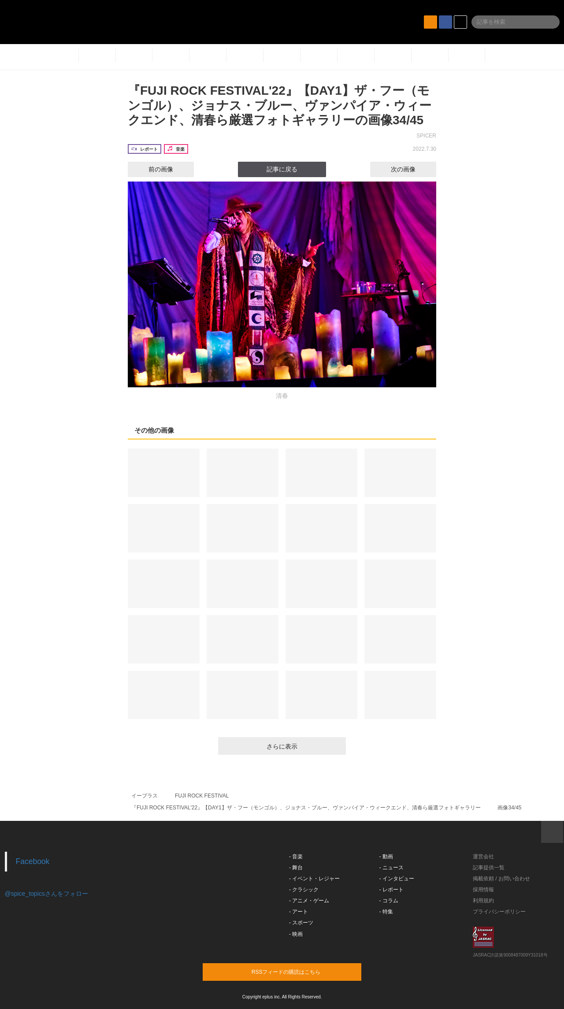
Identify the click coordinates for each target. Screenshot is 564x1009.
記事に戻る (282, 169)
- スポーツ (301, 923)
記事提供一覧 (489, 867)
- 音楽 (296, 856)
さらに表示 (282, 746)
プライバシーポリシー (499, 912)
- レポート (391, 890)
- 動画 (386, 856)
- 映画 (296, 934)
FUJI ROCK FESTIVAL (202, 796)
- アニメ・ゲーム (309, 901)
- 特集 (386, 912)
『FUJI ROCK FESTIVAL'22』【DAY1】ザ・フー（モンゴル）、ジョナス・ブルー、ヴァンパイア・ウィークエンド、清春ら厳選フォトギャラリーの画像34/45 (279, 105)
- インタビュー (396, 878)
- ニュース (391, 867)
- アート (298, 912)
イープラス (144, 796)
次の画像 (411, 169)
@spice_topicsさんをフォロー (46, 893)
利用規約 (483, 901)
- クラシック (304, 890)
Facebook (33, 861)
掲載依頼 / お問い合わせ (501, 878)
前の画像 (153, 169)
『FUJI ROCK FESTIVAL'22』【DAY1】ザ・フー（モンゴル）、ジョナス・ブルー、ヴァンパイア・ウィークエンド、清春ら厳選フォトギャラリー (306, 808)
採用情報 (483, 890)
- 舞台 (296, 867)
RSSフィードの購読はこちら (298, 971)
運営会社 (483, 856)
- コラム (388, 901)
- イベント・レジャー (314, 878)
